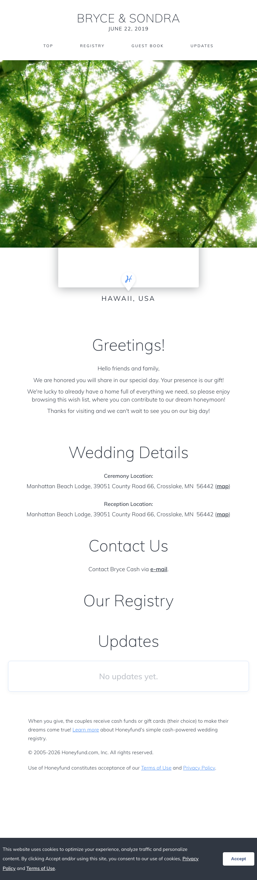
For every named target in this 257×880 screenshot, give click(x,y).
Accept (238, 858)
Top (46, 46)
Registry (91, 46)
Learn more (86, 729)
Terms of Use (156, 768)
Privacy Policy (199, 768)
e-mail (158, 569)
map (223, 486)
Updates (203, 46)
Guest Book (148, 46)
